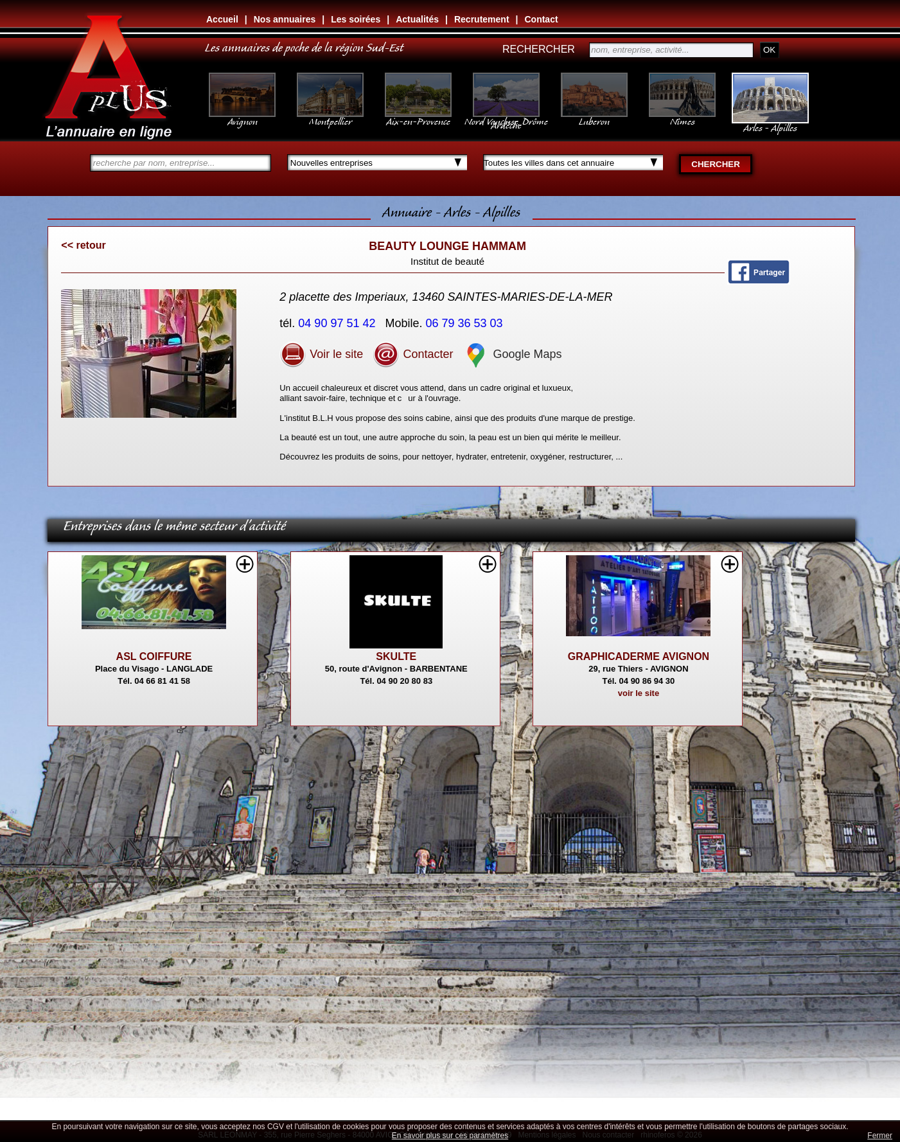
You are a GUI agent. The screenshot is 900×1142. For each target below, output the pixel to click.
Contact (541, 19)
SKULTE (396, 656)
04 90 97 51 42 (338, 323)
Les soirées (355, 19)
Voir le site (321, 354)
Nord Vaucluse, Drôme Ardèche (506, 117)
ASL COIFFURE (154, 656)
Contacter (413, 354)
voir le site (638, 693)
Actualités (417, 19)
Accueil (222, 19)
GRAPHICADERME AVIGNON (638, 656)
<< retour (83, 245)
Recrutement (481, 19)
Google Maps (512, 354)
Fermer (879, 1135)
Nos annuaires (284, 19)
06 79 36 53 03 (466, 323)
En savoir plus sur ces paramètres (450, 1135)
